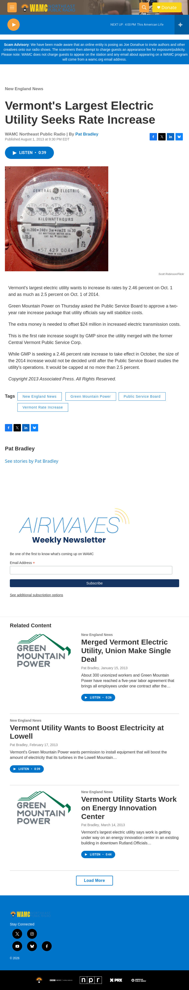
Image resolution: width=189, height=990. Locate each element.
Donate (169, 7)
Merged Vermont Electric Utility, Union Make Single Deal (126, 650)
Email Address (22, 563)
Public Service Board (142, 396)
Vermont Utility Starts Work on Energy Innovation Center (129, 807)
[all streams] (181, 24)
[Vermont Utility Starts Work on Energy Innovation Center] (43, 808)
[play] (13, 25)
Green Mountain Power (91, 396)
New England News (24, 88)
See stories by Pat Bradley (31, 461)
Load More (94, 880)
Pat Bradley (86, 134)
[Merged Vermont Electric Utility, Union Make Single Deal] (43, 651)
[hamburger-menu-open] (12, 7)
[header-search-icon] (144, 7)
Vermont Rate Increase (43, 407)
